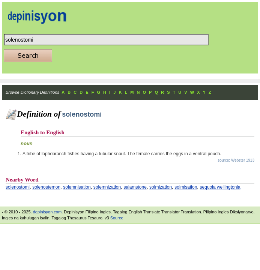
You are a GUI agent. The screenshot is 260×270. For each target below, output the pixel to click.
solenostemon (46, 187)
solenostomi (18, 187)
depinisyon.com (47, 212)
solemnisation (76, 187)
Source (116, 218)
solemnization (107, 187)
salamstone (134, 187)
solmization (160, 187)
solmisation (185, 187)
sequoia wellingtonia (220, 187)
